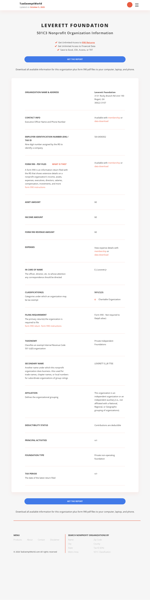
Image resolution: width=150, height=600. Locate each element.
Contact (41, 539)
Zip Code (98, 539)
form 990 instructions (35, 187)
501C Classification (102, 552)
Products (18, 539)
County (97, 543)
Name (71, 539)
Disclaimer (54, 539)
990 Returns (88, 42)
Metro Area (73, 552)
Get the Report (75, 59)
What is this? (56, 164)
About (30, 539)
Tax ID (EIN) (99, 548)
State (70, 548)
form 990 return (32, 326)
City (69, 543)
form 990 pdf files (86, 69)
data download (101, 121)
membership (114, 117)
